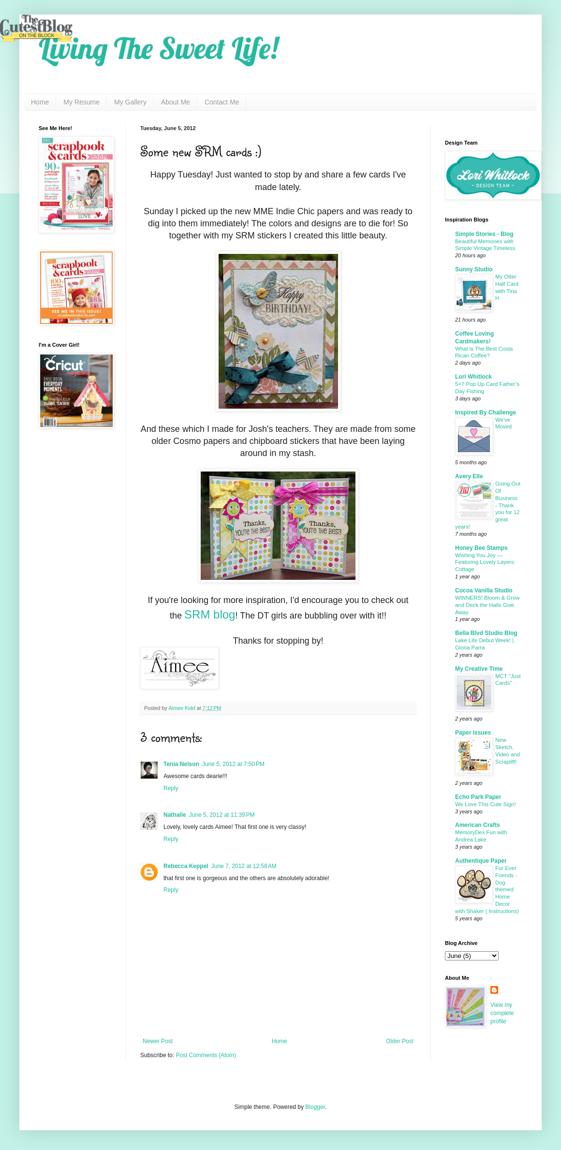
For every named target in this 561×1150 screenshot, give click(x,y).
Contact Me (222, 102)
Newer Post (158, 1041)
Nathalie (174, 814)
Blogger (315, 1107)
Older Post (399, 1041)
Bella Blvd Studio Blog (486, 633)
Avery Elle (469, 476)
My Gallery (130, 102)
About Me (175, 102)
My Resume (81, 102)
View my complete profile (502, 1013)
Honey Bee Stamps (481, 548)
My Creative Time (479, 668)
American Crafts (477, 825)
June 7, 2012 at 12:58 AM (244, 866)
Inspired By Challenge (485, 412)
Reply (170, 788)
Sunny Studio (473, 269)
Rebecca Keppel (185, 866)
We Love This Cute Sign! (485, 804)
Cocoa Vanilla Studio (484, 590)
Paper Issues (473, 732)
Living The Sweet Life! (158, 48)
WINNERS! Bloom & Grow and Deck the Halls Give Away (487, 605)
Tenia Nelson (181, 764)
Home (40, 102)
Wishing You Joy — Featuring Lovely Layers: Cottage (485, 562)
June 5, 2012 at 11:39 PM (222, 814)
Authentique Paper (481, 860)
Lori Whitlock (473, 376)
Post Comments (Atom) (206, 1055)
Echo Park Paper (478, 797)
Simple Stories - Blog (484, 234)
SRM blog (209, 614)
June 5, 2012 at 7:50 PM (233, 764)
